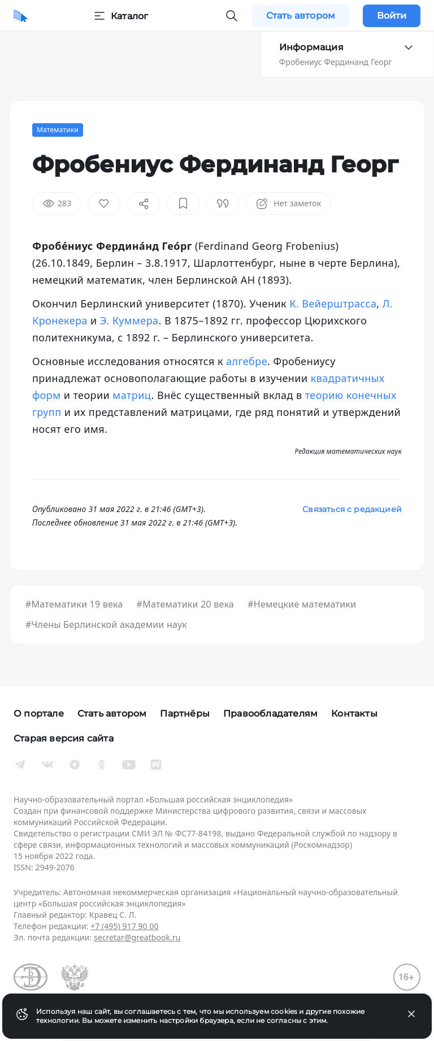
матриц (130, 395)
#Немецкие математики (302, 604)
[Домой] (21, 16)
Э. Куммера (129, 320)
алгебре (246, 361)
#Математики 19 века (74, 604)
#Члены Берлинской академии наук (106, 624)
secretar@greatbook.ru (137, 937)
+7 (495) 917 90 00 (124, 926)
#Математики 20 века (186, 604)
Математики (58, 130)
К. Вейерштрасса (332, 303)
